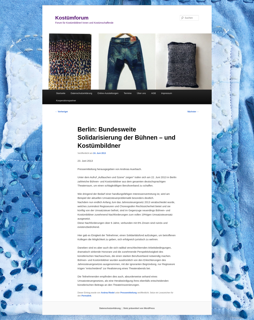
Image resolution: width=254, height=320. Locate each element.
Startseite (60, 93)
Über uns (141, 93)
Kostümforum (72, 18)
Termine (128, 93)
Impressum (166, 93)
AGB (153, 93)
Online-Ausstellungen (108, 93)
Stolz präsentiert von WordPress (139, 308)
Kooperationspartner (66, 100)
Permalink (86, 296)
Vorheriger (61, 111)
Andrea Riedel (108, 292)
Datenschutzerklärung (81, 93)
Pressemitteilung (128, 292)
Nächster (193, 111)
